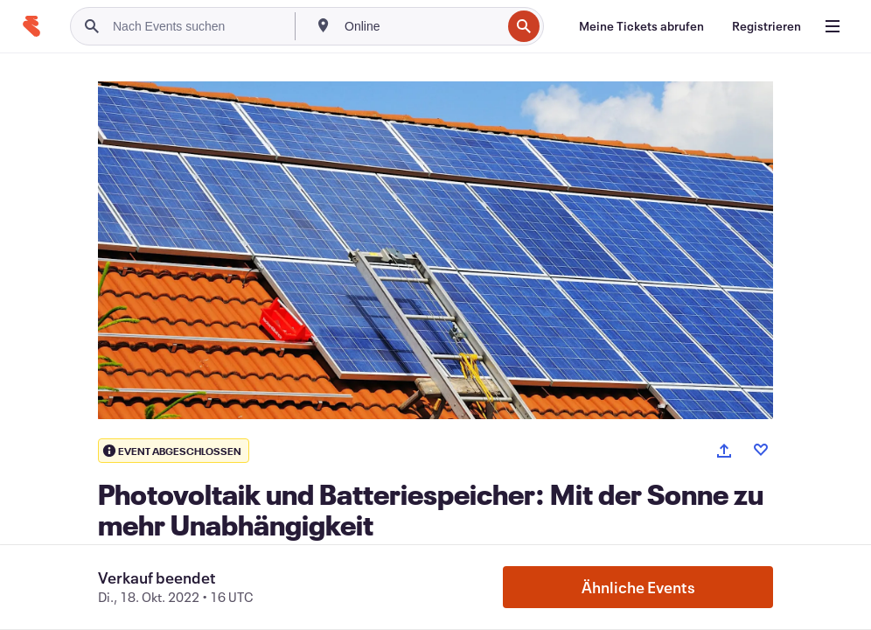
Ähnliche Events (638, 587)
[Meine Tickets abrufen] (641, 26)
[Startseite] (31, 26)
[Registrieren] (766, 26)
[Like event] (761, 450)
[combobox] (421, 26)
